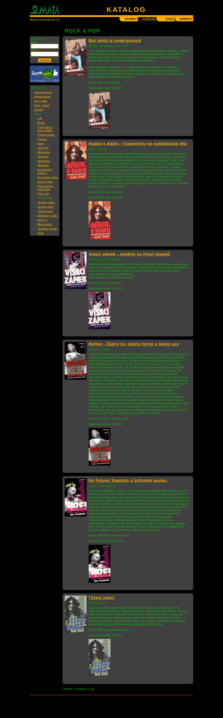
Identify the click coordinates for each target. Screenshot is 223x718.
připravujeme (42, 96)
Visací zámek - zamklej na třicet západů (129, 254)
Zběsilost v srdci (47, 215)
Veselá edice (45, 206)
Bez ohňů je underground (115, 40)
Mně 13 (42, 220)
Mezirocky (43, 161)
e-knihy (38, 109)
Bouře (41, 122)
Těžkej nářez (102, 598)
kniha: (35, 42)
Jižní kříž (43, 148)
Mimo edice (44, 224)
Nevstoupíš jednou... (44, 171)
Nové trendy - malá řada (45, 187)
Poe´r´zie (43, 193)
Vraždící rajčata (47, 228)
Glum (40, 143)
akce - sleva (41, 105)
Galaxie (42, 139)
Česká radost (45, 134)
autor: (34, 50)
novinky (131, 19)
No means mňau (47, 177)
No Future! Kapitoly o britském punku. (128, 480)
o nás (170, 19)
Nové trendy (45, 181)
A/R (39, 118)
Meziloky (43, 156)
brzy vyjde (40, 101)
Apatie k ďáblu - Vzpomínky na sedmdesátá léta (138, 143)
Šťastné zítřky (46, 202)
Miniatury (43, 165)
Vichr (40, 233)
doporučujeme (43, 92)
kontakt (186, 19)
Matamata (43, 152)
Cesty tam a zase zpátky (44, 129)
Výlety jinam (45, 211)
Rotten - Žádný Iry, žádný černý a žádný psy (134, 344)
